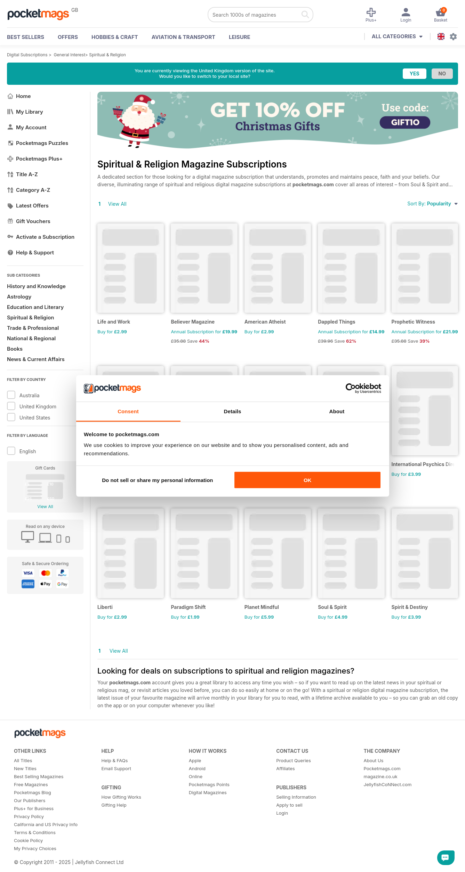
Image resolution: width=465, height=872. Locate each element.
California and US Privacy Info (46, 824)
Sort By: (432, 203)
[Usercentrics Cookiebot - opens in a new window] (350, 388)
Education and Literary (35, 307)
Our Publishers (29, 800)
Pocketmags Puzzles (37, 143)
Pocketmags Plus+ (35, 158)
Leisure (239, 37)
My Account (27, 127)
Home (19, 96)
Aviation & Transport (183, 37)
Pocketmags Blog (32, 792)
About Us (374, 760)
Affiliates (285, 768)
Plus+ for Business (34, 808)
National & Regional (31, 338)
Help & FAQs (114, 760)
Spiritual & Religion (107, 54)
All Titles (23, 760)
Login (282, 813)
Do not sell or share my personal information (157, 480)
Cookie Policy (28, 840)
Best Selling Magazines (38, 776)
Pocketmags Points (209, 784)
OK (308, 480)
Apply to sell (289, 805)
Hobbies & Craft (114, 37)
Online (195, 776)
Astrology (19, 296)
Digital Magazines (208, 792)
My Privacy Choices (35, 848)
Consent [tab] (128, 411)
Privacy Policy (29, 816)
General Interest (69, 54)
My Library (25, 111)
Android (197, 768)
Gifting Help (113, 805)
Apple (195, 760)
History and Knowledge (36, 286)
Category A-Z (28, 190)
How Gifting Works (121, 797)
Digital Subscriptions (27, 54)
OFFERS (68, 37)
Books (15, 348)
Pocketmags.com (382, 768)
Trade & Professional (33, 328)
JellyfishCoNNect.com (388, 784)
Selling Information (296, 797)
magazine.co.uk (381, 776)
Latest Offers (28, 205)
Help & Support (30, 252)
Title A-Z (22, 174)
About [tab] (337, 411)
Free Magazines (31, 784)
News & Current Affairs (36, 359)
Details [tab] (232, 411)
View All (45, 506)
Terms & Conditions (35, 832)
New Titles (25, 768)
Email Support (116, 768)
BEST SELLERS (25, 37)
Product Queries (293, 760)
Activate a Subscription (40, 237)
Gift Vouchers (28, 221)
